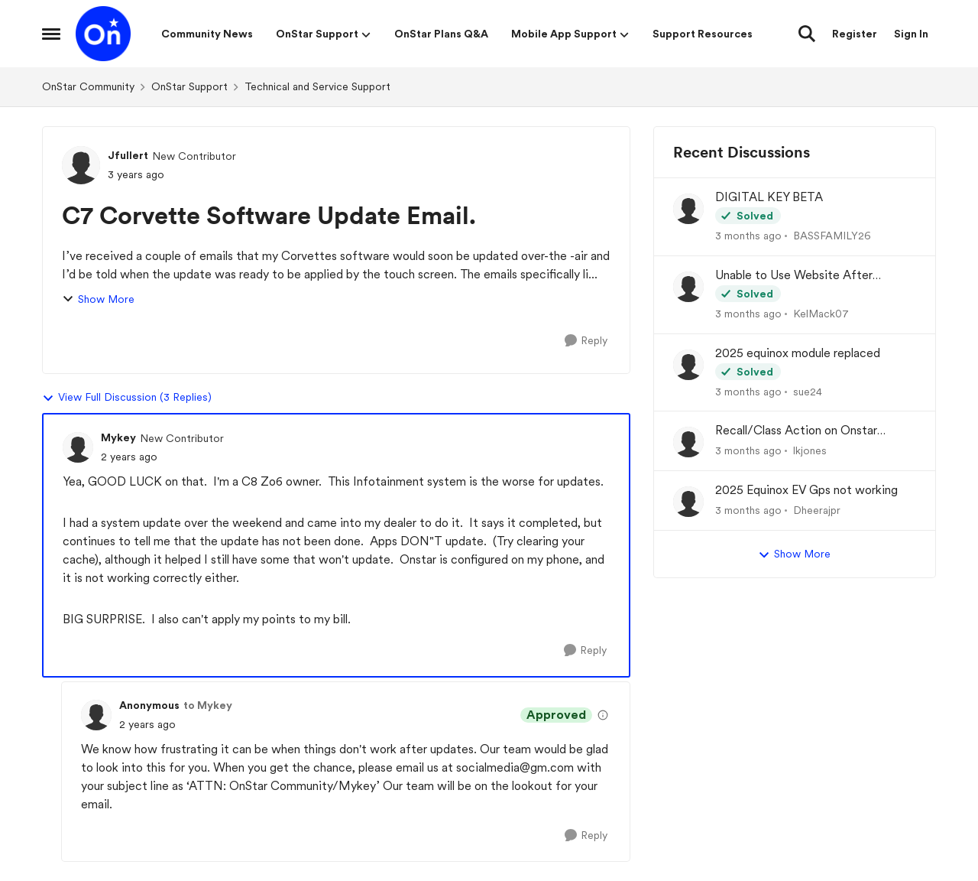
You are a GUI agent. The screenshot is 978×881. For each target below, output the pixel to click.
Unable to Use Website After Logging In (794, 276)
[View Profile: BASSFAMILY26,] (688, 208)
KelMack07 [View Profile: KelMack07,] (821, 313)
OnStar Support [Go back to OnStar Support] (189, 86)
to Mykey (207, 705)
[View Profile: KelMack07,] (688, 286)
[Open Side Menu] (51, 33)
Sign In (911, 34)
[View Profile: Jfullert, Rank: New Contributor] (81, 165)
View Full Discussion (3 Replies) (127, 398)
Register (854, 34)
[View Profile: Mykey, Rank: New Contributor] (78, 447)
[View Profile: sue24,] (688, 364)
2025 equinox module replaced (797, 353)
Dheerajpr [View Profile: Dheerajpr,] (816, 510)
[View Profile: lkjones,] (688, 442)
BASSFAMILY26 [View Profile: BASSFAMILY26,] (832, 235)
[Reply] (586, 340)
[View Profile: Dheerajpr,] (688, 501)
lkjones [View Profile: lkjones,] (810, 450)
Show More (98, 299)
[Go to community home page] (103, 33)
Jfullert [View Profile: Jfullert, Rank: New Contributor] (128, 155)
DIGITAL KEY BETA (769, 197)
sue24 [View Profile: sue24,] (807, 391)
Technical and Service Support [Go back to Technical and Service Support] (317, 86)
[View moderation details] (602, 715)
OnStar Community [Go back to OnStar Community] (88, 86)
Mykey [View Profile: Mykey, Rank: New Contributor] (118, 437)
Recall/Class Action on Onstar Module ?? (796, 431)
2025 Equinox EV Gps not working (806, 490)
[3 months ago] (748, 236)
